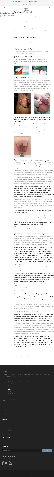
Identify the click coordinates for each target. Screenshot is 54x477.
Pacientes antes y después (7, 440)
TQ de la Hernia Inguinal (7, 426)
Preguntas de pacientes (7, 19)
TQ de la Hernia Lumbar (6, 432)
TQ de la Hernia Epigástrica (7, 422)
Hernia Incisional (5, 411)
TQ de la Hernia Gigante (6, 434)
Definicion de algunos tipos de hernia (9, 17)
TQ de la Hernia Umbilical (7, 424)
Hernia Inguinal (5, 410)
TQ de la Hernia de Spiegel (7, 430)
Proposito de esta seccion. (8, 15)
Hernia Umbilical (5, 408)
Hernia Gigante (5, 417)
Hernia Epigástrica (5, 406)
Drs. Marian (8, 456)
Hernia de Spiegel (5, 413)
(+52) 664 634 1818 (18, 1)
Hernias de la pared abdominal (9, 404)
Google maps (13, 385)
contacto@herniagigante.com (33, 1)
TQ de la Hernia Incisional (7, 428)
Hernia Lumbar (5, 415)
